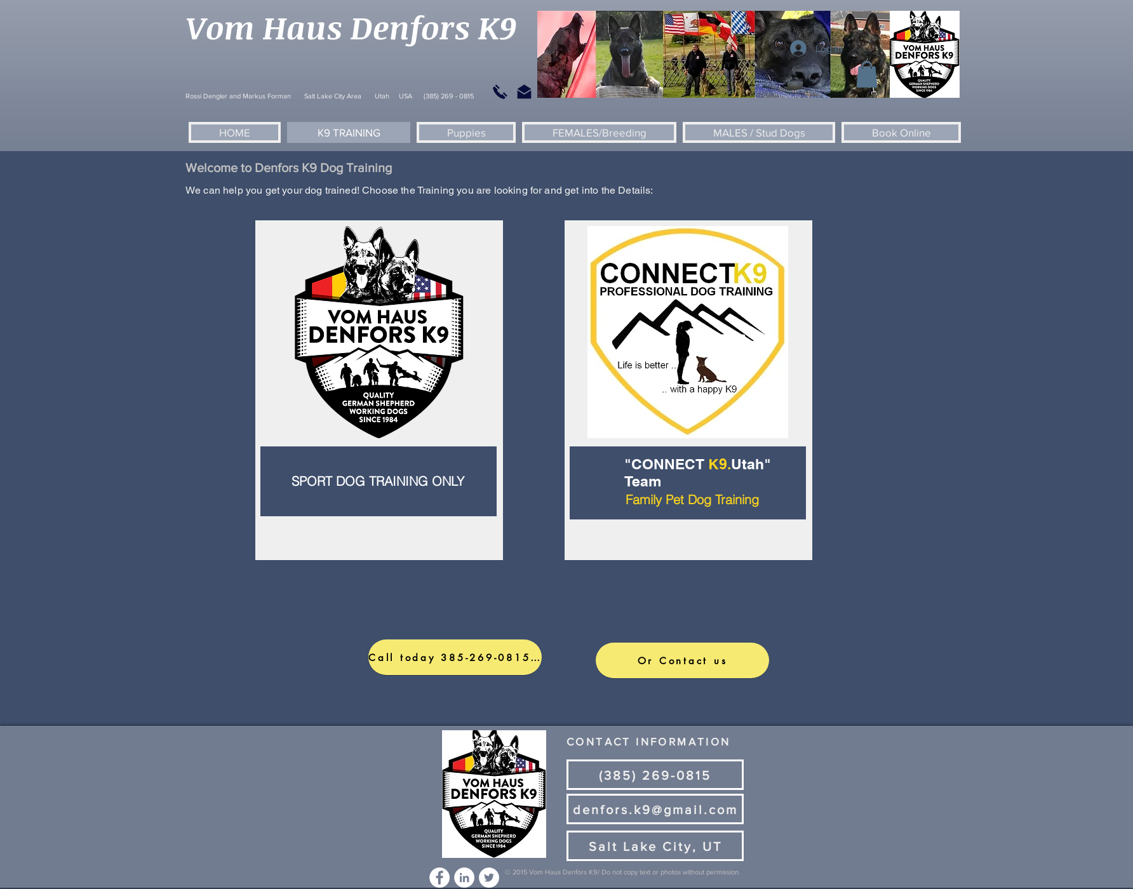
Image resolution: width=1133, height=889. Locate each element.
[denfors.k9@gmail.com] (655, 809)
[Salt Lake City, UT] (655, 846)
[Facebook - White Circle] (439, 877)
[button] (867, 75)
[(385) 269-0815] (655, 774)
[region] (379, 390)
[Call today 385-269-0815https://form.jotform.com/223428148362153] (455, 657)
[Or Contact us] (682, 660)
